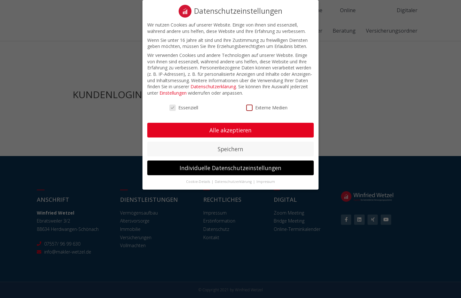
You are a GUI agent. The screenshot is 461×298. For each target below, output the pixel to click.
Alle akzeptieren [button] (230, 126)
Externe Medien (266, 104)
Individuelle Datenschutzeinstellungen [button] (230, 164)
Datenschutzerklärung (213, 83)
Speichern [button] (230, 145)
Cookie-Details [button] (198, 178)
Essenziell (183, 104)
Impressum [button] (265, 178)
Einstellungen (173, 89)
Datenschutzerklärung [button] (234, 178)
